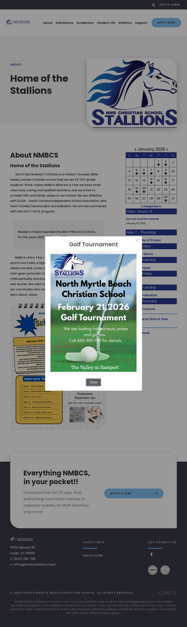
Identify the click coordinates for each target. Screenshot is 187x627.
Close (93, 382)
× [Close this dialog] (137, 240)
